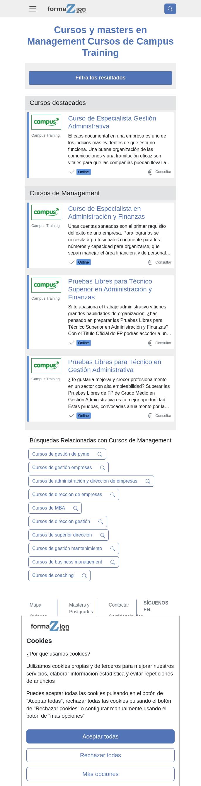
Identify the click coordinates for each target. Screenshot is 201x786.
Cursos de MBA (55, 508)
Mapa (35, 604)
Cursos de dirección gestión (67, 521)
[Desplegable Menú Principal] (33, 8)
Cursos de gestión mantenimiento (73, 548)
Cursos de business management (73, 562)
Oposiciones (82, 663)
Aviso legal (120, 627)
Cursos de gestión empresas (68, 467)
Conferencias (83, 634)
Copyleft (117, 639)
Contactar (119, 604)
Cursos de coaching (59, 575)
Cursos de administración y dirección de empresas (91, 481)
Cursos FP (80, 623)
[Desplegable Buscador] (170, 9)
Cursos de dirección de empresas (73, 494)
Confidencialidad (126, 616)
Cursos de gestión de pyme (67, 454)
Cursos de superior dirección (68, 535)
